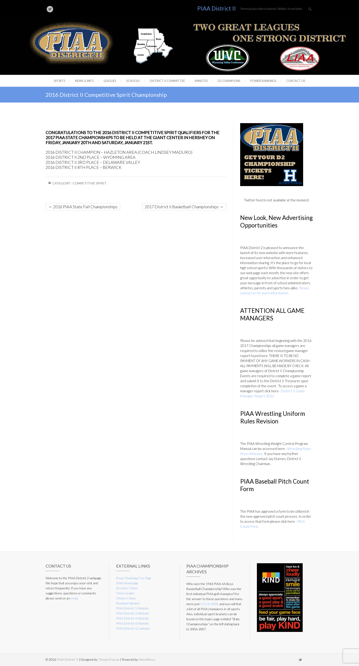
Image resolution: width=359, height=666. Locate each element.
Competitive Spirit (89, 183)
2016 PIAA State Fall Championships (82, 206)
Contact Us (295, 81)
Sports (59, 81)
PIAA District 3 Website (132, 613)
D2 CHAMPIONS (229, 81)
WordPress (147, 659)
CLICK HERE (209, 604)
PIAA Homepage (127, 583)
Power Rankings (263, 81)
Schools (133, 81)
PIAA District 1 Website (132, 608)
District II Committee (167, 81)
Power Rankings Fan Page (133, 578)
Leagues (110, 81)
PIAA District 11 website (133, 628)
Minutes (201, 81)
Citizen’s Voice (126, 598)
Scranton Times (127, 588)
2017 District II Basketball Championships (184, 206)
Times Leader (125, 593)
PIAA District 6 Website (132, 623)
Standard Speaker (128, 603)
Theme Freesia (109, 659)
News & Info (84, 81)
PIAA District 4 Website (132, 618)
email (74, 598)
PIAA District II (216, 8)
